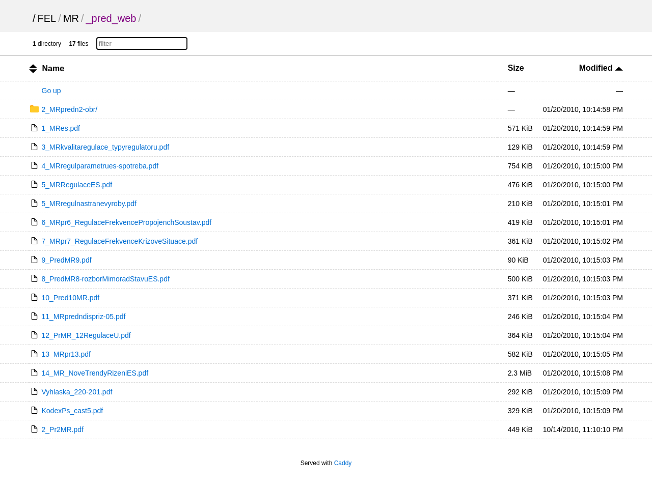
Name (53, 68)
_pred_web (111, 18)
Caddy (343, 463)
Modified (601, 68)
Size (516, 68)
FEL (47, 18)
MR (71, 18)
